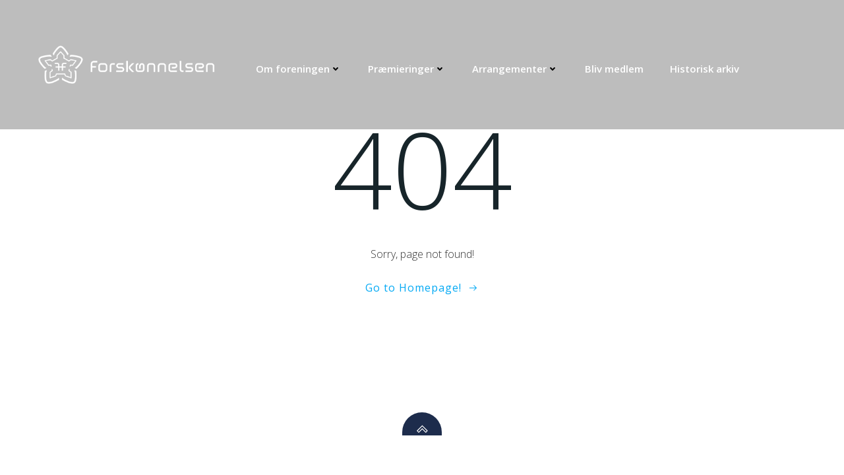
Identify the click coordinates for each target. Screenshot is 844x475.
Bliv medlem (614, 68)
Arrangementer (515, 68)
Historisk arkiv (704, 68)
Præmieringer (407, 68)
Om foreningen (299, 68)
